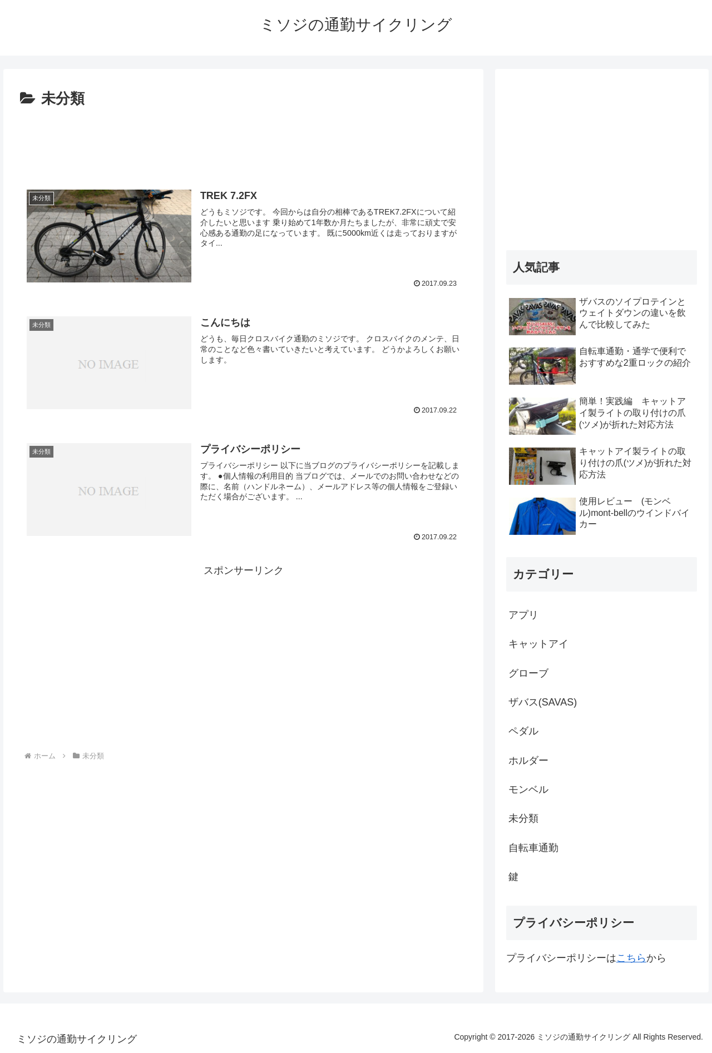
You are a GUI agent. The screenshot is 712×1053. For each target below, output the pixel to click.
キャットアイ (538, 643)
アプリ (523, 614)
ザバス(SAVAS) (542, 702)
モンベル (528, 789)
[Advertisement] (243, 142)
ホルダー (528, 760)
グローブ (528, 673)
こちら (631, 957)
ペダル (523, 731)
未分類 (523, 818)
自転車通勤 (533, 847)
